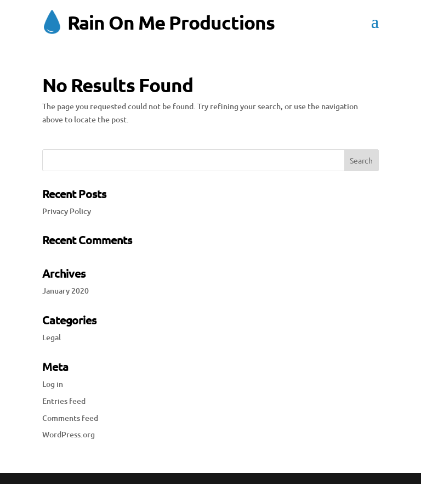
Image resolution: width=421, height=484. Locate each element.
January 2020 (65, 290)
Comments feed (70, 418)
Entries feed (64, 401)
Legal (51, 337)
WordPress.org (68, 434)
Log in (52, 384)
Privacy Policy (66, 211)
